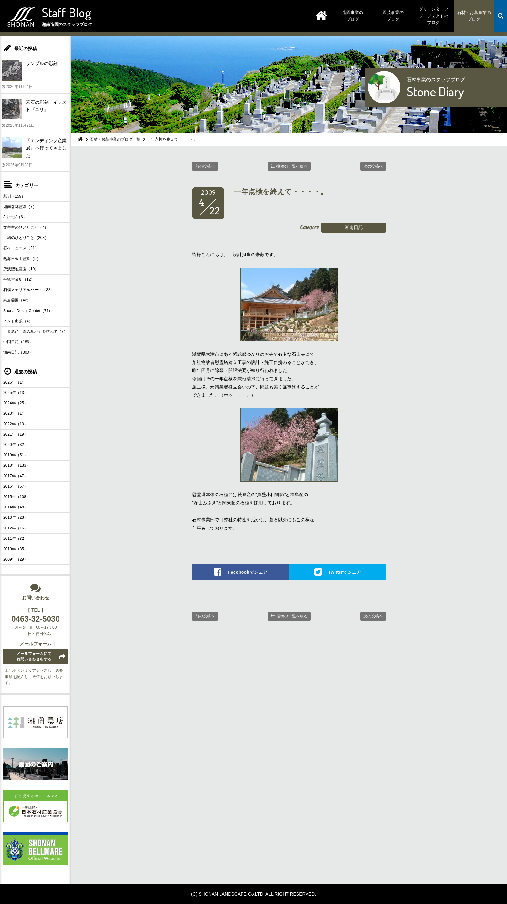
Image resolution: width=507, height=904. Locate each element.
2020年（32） (15, 444)
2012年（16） (15, 528)
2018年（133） (16, 465)
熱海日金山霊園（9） (21, 258)
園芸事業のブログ (393, 16)
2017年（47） (15, 476)
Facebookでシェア (247, 572)
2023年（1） (14, 413)
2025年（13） (15, 392)
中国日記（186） (18, 342)
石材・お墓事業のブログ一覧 (115, 139)
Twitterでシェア (345, 572)
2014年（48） (15, 507)
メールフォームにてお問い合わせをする (33, 656)
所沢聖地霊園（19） (20, 269)
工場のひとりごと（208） (26, 237)
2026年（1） (14, 382)
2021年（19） (15, 434)
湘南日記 (354, 227)
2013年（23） (15, 517)
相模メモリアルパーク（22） (28, 290)
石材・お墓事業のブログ (474, 16)
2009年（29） (15, 559)
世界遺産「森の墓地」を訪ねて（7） (35, 331)
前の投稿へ (205, 166)
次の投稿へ (373, 166)
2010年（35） (15, 549)
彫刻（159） (14, 196)
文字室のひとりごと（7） (25, 227)
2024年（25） (15, 403)
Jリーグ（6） (15, 217)
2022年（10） (15, 424)
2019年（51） (15, 455)
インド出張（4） (18, 321)
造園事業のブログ (352, 16)
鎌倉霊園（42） (17, 300)
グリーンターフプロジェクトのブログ (433, 16)
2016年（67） (15, 486)
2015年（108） (16, 497)
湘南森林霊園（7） (20, 206)
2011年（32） (15, 538)
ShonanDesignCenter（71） (27, 311)
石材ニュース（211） (22, 248)
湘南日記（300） (18, 352)
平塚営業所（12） (19, 279)
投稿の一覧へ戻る (291, 166)
